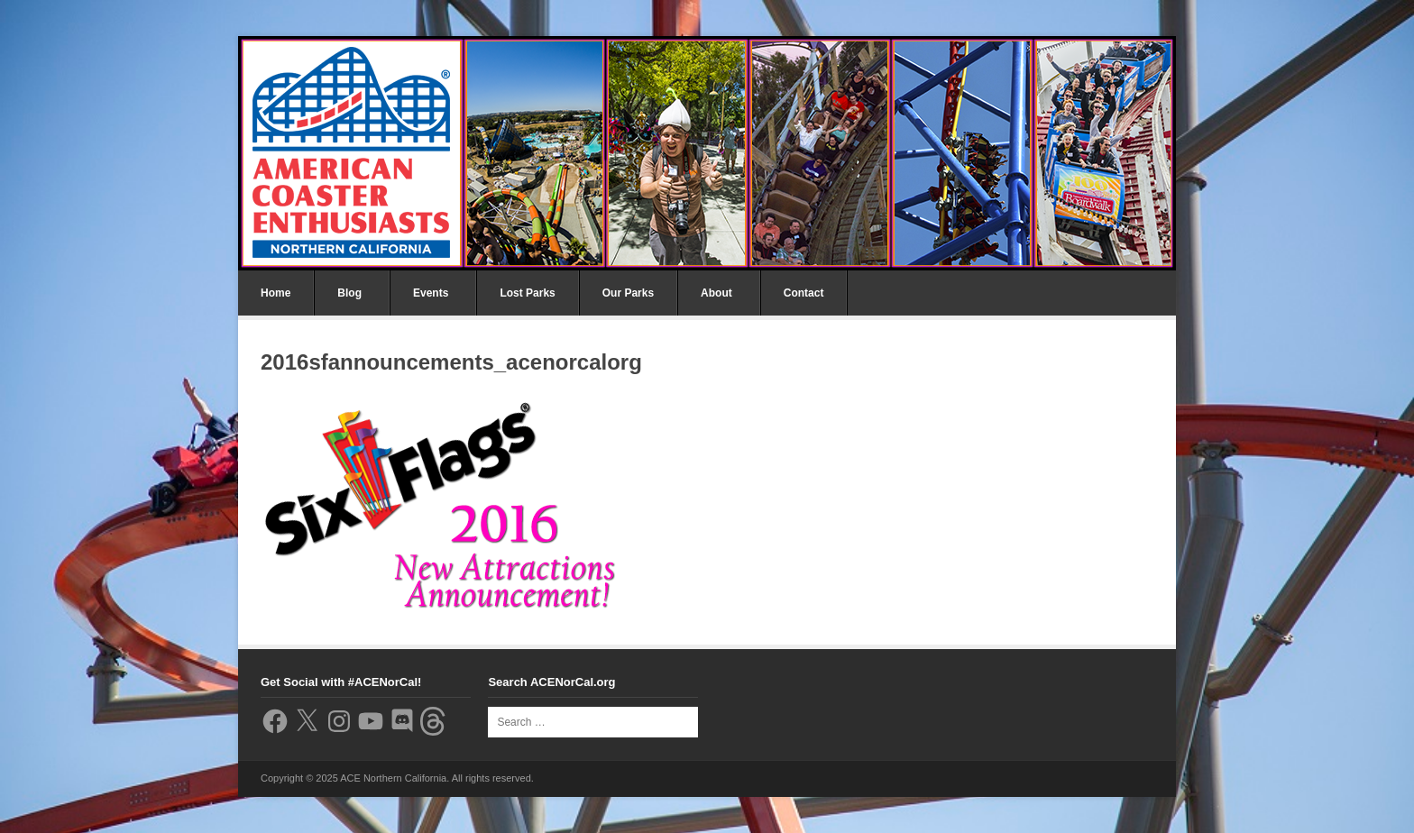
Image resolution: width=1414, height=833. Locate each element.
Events (430, 293)
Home (275, 293)
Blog (349, 293)
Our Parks (628, 293)
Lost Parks (527, 293)
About (716, 293)
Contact (804, 293)
